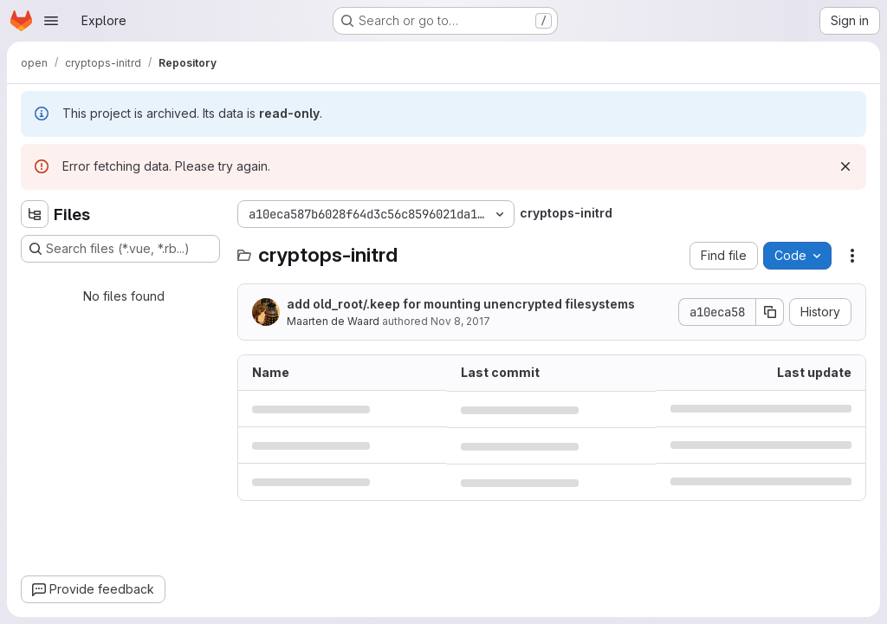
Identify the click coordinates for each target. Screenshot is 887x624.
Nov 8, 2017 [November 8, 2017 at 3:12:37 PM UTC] (460, 321)
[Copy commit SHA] (770, 312)
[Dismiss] (845, 166)
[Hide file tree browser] (35, 214)
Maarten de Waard (333, 321)
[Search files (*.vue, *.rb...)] (120, 249)
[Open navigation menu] (51, 21)
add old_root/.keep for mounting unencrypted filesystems (461, 303)
